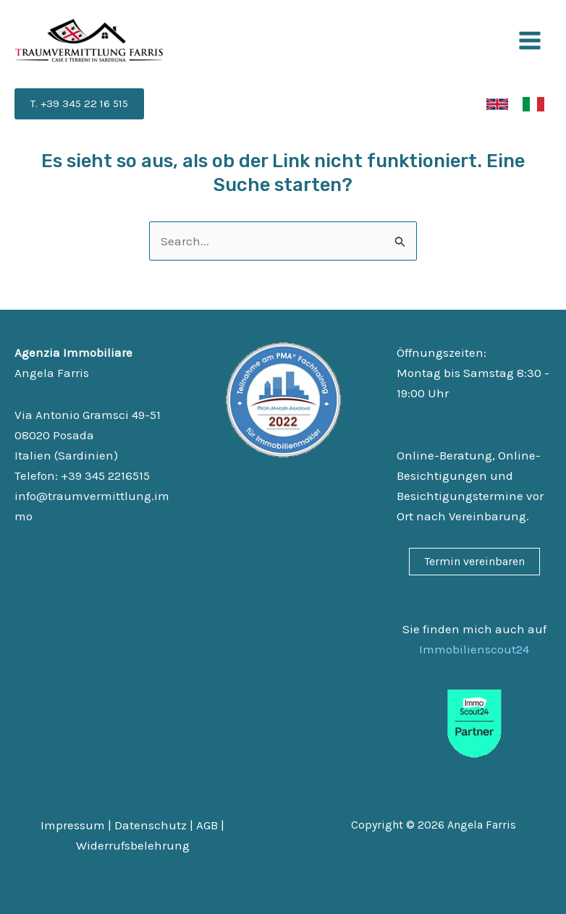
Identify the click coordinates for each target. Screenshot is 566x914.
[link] (497, 104)
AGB (207, 825)
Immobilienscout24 (474, 649)
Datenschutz (150, 825)
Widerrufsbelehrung (133, 845)
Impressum (73, 825)
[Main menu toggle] (530, 40)
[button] (79, 103)
